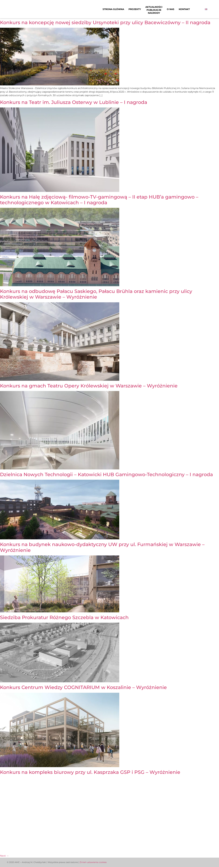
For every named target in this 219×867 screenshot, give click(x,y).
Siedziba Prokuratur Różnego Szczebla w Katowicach (64, 617)
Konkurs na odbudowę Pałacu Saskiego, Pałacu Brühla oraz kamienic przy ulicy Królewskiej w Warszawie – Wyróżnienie (96, 294)
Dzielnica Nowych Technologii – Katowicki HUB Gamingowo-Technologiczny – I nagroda (106, 474)
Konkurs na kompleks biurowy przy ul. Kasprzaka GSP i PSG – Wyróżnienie (90, 772)
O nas (170, 9)
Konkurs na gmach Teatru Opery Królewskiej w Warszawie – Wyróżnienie (89, 386)
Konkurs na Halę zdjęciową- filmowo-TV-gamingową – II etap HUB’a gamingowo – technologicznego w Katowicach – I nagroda (99, 199)
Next (4, 855)
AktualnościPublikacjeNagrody (153, 10)
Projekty (135, 9)
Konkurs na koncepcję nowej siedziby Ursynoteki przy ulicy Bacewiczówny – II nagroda (105, 22)
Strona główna (113, 9)
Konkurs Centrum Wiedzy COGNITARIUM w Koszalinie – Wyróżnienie (83, 687)
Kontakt (184, 9)
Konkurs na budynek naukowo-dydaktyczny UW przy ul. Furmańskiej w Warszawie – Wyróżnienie (102, 547)
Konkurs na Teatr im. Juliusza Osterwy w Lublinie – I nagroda (73, 102)
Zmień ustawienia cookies (93, 862)
